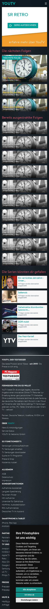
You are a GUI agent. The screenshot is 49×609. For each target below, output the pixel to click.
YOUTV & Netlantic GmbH (13, 434)
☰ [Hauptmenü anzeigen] (46, 3)
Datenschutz (7, 477)
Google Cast (7, 565)
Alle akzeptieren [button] (29, 590)
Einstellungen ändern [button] (29, 600)
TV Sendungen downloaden (14, 452)
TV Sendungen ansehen (12, 449)
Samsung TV (7, 568)
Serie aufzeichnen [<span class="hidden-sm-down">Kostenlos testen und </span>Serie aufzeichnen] (25, 25)
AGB (4, 473)
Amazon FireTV (8, 548)
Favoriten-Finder (9, 494)
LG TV (4, 572)
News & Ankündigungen (12, 427)
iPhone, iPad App (9, 523)
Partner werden (8, 541)
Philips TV (6, 575)
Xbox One (6, 561)
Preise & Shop (8, 459)
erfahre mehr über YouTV (27, 42)
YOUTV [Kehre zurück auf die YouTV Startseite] (8, 3)
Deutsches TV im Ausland (13, 511)
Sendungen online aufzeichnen (15, 445)
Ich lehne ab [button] (29, 595)
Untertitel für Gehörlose (12, 501)
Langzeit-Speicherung (11, 491)
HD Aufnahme (8, 498)
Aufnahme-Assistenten (12, 488)
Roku (4, 558)
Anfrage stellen (8, 604)
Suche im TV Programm (12, 455)
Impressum (6, 480)
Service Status (8, 431)
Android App (7, 526)
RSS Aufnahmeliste (10, 508)
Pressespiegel (8, 590)
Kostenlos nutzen (9, 462)
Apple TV (6, 555)
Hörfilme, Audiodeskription (13, 504)
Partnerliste (7, 537)
